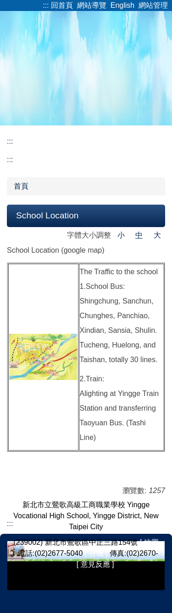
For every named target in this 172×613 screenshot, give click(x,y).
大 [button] (157, 235)
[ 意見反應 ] (95, 564)
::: (46, 5)
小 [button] (121, 235)
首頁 (21, 186)
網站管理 (153, 5)
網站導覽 (91, 5)
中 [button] (139, 235)
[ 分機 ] (96, 553)
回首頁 (62, 5)
